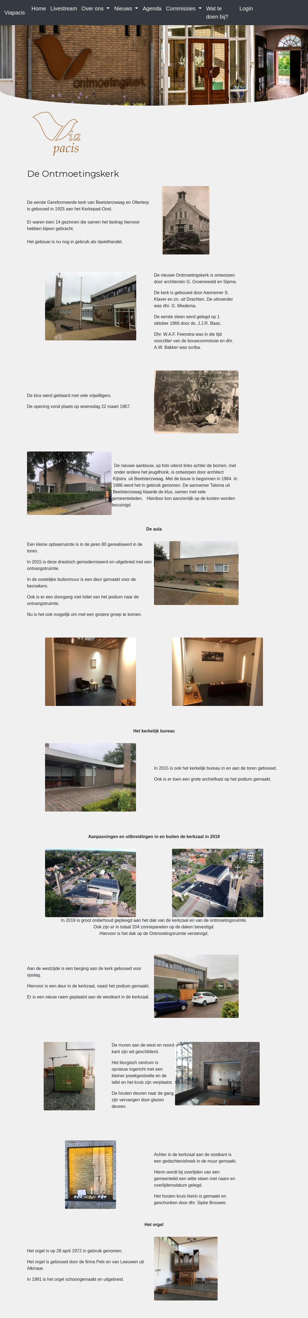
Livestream (64, 8)
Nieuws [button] (124, 8)
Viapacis (14, 13)
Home (38, 8)
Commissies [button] (181, 8)
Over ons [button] (93, 8)
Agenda (152, 8)
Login (246, 8)
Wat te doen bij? (217, 12)
